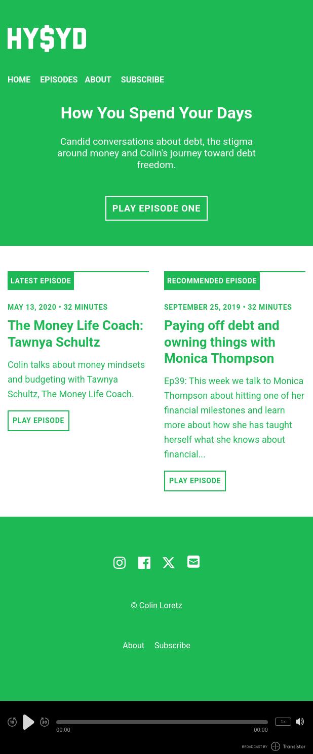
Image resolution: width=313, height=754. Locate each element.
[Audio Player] (156, 727)
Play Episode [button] (38, 420)
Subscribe (142, 80)
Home (19, 80)
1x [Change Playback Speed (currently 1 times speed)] (283, 721)
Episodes (58, 80)
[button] (162, 722)
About (98, 80)
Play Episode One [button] (156, 208)
